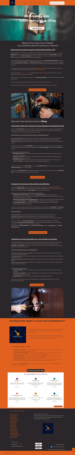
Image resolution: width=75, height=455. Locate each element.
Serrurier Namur (13, 429)
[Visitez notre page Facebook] (51, 447)
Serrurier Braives (13, 418)
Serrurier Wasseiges (14, 433)
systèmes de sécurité (40, 69)
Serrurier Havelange (14, 436)
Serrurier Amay (13, 424)
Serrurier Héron (13, 421)
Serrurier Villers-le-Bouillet (15, 434)
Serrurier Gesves (13, 426)
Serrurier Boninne (13, 432)
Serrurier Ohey (13, 425)
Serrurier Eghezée (13, 417)
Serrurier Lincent (13, 437)
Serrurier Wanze (13, 422)
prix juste (44, 72)
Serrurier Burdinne (14, 430)
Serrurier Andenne (14, 414)
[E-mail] (73, 452)
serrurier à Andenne (25, 72)
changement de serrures (55, 188)
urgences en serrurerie (56, 52)
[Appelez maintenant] (73, 449)
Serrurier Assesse (13, 428)
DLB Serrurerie (26, 130)
